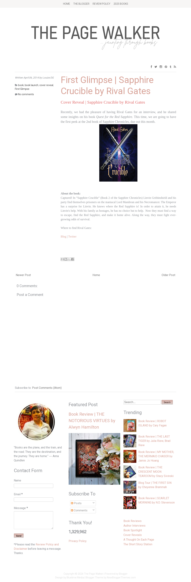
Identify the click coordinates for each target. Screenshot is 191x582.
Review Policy (101, 3)
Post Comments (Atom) (47, 387)
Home (66, 3)
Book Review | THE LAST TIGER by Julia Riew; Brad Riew (154, 441)
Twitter (72, 236)
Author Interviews (134, 525)
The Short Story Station (137, 544)
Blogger (123, 573)
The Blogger (81, 3)
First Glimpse (22, 88)
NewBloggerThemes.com (121, 577)
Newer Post (23, 275)
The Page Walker (93, 573)
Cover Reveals (132, 535)
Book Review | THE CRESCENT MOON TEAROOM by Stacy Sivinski (156, 472)
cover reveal (46, 85)
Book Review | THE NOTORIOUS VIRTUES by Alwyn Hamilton (92, 421)
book (21, 85)
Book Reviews (132, 521)
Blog (63, 236)
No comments (26, 94)
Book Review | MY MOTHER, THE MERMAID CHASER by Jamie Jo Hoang (156, 456)
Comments (79, 510)
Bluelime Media (75, 577)
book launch (31, 85)
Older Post (168, 275)
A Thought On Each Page (138, 539)
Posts (76, 503)
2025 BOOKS (121, 3)
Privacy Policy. (78, 541)
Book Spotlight (132, 530)
